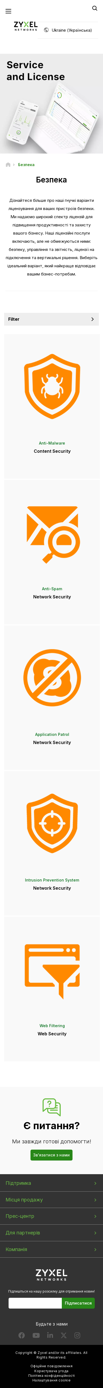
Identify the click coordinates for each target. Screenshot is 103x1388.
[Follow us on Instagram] (77, 1337)
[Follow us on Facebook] (21, 1337)
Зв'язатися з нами (51, 1155)
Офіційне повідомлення (51, 1366)
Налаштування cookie (51, 1380)
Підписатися (78, 1303)
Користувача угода (51, 1371)
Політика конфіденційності (51, 1376)
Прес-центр (19, 1216)
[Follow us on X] (63, 1337)
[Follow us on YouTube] (36, 1337)
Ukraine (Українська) (72, 30)
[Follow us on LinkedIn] (50, 1337)
